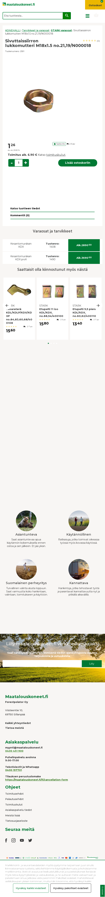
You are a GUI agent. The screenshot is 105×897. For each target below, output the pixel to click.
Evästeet (102, 891)
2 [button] (51, 343)
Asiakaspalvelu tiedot (18, 810)
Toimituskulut (14, 804)
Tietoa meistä (14, 727)
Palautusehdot (14, 799)
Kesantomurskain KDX (21, 245)
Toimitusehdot (14, 793)
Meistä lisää (12, 815)
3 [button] (53, 343)
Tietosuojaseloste (16, 820)
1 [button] (48, 343)
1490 (52, 258)
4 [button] (56, 343)
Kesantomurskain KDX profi (21, 258)
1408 (52, 245)
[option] (52, 98)
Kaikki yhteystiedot (18, 723)
